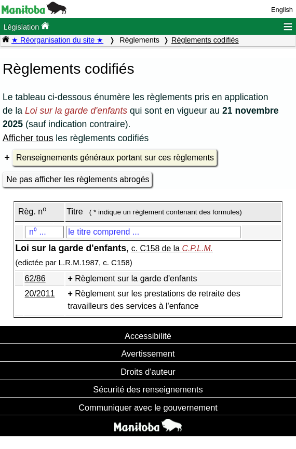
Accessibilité (148, 336)
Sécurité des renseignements (148, 389)
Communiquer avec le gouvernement (147, 407)
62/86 (35, 278)
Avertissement (147, 353)
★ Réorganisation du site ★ (57, 40)
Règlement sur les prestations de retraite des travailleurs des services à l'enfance (154, 299)
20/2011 (40, 293)
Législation (26, 26)
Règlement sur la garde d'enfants (136, 278)
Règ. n (32, 211)
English (282, 9)
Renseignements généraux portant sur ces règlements (115, 157)
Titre (74, 211)
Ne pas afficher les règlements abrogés (77, 179)
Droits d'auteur (148, 371)
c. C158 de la (172, 248)
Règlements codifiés (205, 40)
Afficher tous (28, 138)
